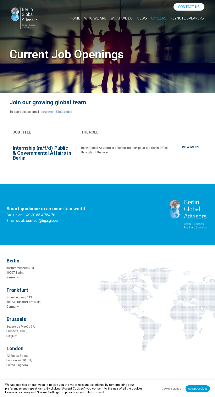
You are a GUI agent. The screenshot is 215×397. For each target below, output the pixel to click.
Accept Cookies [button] (197, 388)
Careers (158, 18)
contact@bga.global (42, 220)
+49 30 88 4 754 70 (39, 215)
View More (191, 147)
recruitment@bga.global (56, 112)
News (142, 18)
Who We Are (95, 18)
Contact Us (188, 7)
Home (75, 18)
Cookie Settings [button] (171, 388)
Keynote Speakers (187, 18)
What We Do (121, 18)
